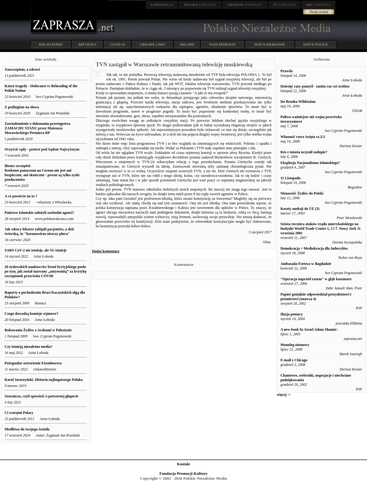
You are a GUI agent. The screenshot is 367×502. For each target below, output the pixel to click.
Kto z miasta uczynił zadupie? (303, 152)
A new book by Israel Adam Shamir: (309, 329)
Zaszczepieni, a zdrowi (22, 69)
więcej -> (284, 394)
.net (162, 4)
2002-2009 (187, 44)
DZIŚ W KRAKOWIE (269, 44)
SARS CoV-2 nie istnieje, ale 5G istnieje (36, 250)
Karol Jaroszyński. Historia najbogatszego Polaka (44, 379)
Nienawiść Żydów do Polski (301, 193)
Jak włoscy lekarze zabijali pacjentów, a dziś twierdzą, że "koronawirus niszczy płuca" (39, 231)
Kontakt (183, 464)
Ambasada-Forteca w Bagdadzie (305, 264)
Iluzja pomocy (291, 314)
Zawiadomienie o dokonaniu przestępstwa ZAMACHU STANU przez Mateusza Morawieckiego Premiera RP (37, 128)
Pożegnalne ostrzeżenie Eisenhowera (33, 363)
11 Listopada (290, 178)
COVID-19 (117, 44)
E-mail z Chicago (293, 360)
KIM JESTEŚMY (51, 44)
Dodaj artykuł (319, 11)
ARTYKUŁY (87, 44)
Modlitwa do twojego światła (27, 429)
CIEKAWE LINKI (152, 44)
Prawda (286, 71)
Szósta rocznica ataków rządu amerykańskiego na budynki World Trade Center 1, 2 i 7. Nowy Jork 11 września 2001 (320, 228)
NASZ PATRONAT (222, 44)
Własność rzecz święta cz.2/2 (302, 137)
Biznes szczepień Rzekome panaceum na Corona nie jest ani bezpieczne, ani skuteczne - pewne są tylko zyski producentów (42, 173)
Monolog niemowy (294, 345)
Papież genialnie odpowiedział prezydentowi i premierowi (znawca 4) (315, 296)
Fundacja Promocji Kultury (183, 473)
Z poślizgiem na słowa (22, 107)
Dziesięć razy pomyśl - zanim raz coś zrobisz (315, 86)
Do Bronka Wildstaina (298, 101)
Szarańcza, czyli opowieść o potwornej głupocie (41, 396)
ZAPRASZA (200, 4)
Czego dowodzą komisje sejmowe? (31, 313)
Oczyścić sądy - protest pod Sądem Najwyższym (42, 149)
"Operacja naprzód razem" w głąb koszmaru (315, 279)
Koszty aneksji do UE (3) (299, 208)
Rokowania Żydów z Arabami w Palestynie (38, 330)
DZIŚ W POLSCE (315, 44)
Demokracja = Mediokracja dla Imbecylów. (314, 248)
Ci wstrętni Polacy (19, 413)
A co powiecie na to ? (21, 196)
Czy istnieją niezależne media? (28, 346)
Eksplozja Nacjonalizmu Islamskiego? (310, 163)
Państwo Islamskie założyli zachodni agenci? (39, 212)
